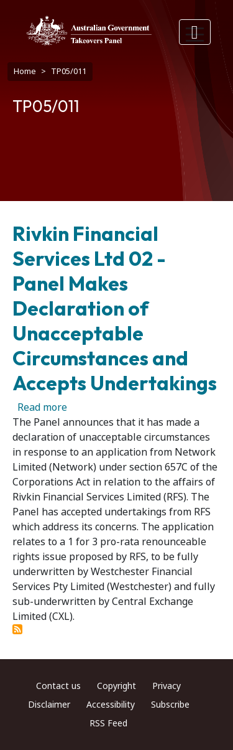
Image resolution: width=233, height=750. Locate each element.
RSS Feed (108, 723)
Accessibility (110, 704)
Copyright (116, 686)
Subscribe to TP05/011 (17, 629)
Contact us (58, 686)
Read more (42, 407)
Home (25, 71)
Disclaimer (49, 704)
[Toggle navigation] (195, 32)
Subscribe (170, 704)
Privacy (166, 686)
